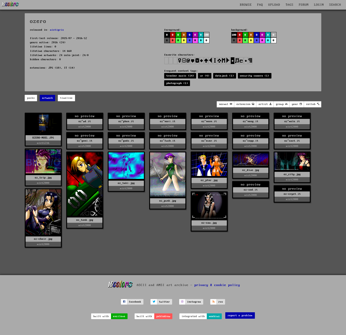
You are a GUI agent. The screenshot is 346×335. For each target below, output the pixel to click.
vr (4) (204, 75)
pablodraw (163, 316)
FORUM (304, 5)
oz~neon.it (209, 121)
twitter (164, 301)
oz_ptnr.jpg (209, 180)
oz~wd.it (85, 121)
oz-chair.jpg (43, 239)
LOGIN (319, 5)
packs (31, 98)
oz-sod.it (251, 189)
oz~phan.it (126, 121)
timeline (66, 98)
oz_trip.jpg (43, 177)
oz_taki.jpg (126, 183)
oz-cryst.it (292, 194)
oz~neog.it (250, 121)
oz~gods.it (126, 140)
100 (206, 35)
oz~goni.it (84, 140)
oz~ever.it (209, 140)
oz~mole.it (292, 121)
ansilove (119, 316)
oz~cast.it (292, 140)
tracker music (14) (180, 75)
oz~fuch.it (167, 140)
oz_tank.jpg (84, 220)
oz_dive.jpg (250, 170)
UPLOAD (274, 5)
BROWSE (246, 5)
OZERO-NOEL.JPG (43, 137)
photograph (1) (177, 83)
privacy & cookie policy (217, 285)
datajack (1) (224, 75)
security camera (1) (254, 75)
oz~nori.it (167, 121)
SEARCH (335, 5)
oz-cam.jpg (209, 222)
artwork (47, 98)
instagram (194, 301)
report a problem (240, 315)
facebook (135, 301)
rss (220, 301)
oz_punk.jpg (167, 200)
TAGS (289, 5)
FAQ (260, 5)
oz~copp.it (250, 140)
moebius (214, 316)
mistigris (57, 29)
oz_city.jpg (292, 174)
